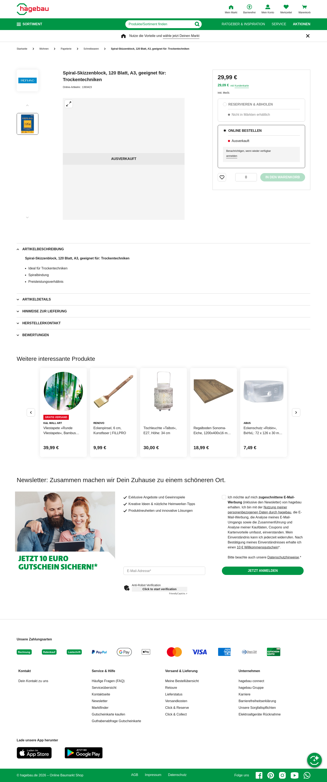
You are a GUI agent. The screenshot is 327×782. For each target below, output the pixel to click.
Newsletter (100, 701)
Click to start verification (159, 589)
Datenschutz (177, 775)
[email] (164, 571)
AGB (134, 775)
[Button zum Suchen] (207, 24)
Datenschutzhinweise (283, 557)
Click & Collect (176, 714)
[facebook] (259, 775)
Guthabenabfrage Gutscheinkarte (116, 721)
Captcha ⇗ (178, 593)
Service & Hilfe (103, 671)
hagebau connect (251, 681)
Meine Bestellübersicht (182, 681)
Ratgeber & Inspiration (243, 24)
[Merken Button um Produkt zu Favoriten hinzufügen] (222, 177)
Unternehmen (249, 671)
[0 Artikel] (246, 177)
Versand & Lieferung (181, 671)
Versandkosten (176, 701)
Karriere (244, 694)
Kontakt (24, 671)
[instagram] (282, 775)
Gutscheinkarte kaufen (108, 714)
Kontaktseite (101, 694)
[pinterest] (270, 775)
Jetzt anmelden (263, 570)
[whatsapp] (307, 775)
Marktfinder (100, 707)
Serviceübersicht (104, 687)
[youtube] (295, 775)
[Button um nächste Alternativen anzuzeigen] (296, 412)
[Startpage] (33, 9)
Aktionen (301, 24)
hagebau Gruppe (251, 687)
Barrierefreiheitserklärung (257, 701)
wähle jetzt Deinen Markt (181, 36)
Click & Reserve (177, 707)
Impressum (153, 775)
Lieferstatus (173, 694)
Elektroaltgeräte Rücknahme (260, 714)
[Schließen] (307, 35)
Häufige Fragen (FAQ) (108, 681)
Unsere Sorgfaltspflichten (257, 707)
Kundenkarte (242, 85)
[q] (158, 24)
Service (279, 24)
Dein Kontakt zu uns (33, 681)
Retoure (171, 687)
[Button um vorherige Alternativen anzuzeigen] (31, 412)
